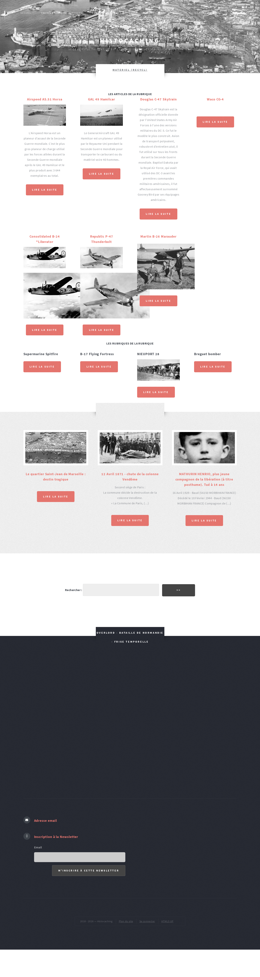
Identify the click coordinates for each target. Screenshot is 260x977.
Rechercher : (73, 590)
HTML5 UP (167, 921)
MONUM (234, 13)
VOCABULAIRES (149, 23)
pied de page (199, 23)
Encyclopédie (52, 13)
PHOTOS (77, 13)
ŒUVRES (174, 23)
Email (38, 847)
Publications (107, 23)
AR (128, 23)
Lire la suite (44, 189)
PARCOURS (59, 23)
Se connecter (147, 921)
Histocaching (130, 40)
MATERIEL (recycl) (130, 70)
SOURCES (81, 23)
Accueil (26, 13)
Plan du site (126, 921)
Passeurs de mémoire (204, 13)
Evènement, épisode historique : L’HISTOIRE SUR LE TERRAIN (135, 13)
